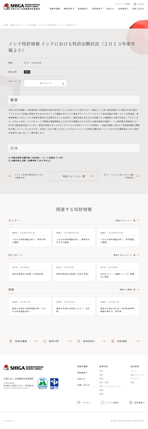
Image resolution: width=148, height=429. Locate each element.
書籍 (133, 382)
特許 (101, 371)
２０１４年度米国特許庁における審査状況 (26, 176)
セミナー (134, 371)
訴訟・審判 (104, 382)
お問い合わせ (138, 8)
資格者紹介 (83, 8)
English (139, 4)
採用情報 (123, 8)
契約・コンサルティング (110, 386)
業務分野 (57, 341)
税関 (101, 394)
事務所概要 (55, 8)
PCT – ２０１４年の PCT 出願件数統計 (122, 176)
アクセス (83, 402)
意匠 (101, 375)
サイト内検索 (123, 4)
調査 (101, 390)
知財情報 (125, 341)
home (6, 25)
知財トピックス (16, 25)
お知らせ (110, 8)
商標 (101, 378)
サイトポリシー (9, 421)
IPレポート (136, 378)
